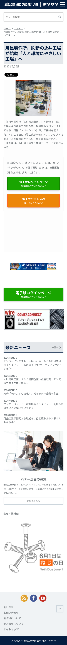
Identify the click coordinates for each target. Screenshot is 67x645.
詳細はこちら (33, 500)
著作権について (12, 618)
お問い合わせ (11, 612)
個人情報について (14, 624)
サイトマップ (11, 629)
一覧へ (55, 347)
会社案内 (9, 607)
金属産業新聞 (11, 513)
